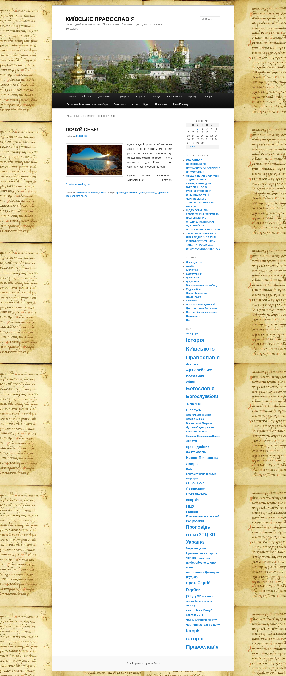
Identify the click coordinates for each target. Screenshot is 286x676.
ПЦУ (190, 506)
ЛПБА (190, 483)
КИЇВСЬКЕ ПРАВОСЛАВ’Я (100, 19)
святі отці (190, 605)
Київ (189, 469)
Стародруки (122, 96)
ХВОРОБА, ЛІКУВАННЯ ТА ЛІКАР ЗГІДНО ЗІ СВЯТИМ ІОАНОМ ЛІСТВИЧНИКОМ (201, 237)
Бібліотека (87, 96)
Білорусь (193, 410)
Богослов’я (120, 104)
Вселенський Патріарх (199, 423)
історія (193, 630)
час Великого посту (76, 196)
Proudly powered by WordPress (142, 663)
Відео (146, 104)
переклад (93, 192)
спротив (191, 615)
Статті (102, 192)
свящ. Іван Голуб (199, 610)
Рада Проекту (180, 104)
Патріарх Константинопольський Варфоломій (202, 516)
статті (200, 615)
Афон (134, 104)
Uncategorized (194, 262)
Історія (208, 96)
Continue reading (78, 184)
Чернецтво (193, 96)
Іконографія (192, 334)
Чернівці (192, 557)
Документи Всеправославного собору (87, 104)
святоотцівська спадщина (199, 601)
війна (190, 567)
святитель (207, 596)
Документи (104, 96)
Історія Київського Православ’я (203, 348)
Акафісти (140, 96)
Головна (71, 96)
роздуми (164, 192)
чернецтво (194, 624)
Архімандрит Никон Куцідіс (130, 192)
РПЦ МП (192, 535)
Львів (200, 483)
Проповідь (152, 192)
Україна (195, 542)
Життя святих (196, 452)
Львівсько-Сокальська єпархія (196, 494)
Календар (155, 96)
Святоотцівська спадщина (201, 312)
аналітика (204, 558)
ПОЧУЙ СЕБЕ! (82, 129)
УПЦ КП (207, 534)
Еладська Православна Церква (203, 436)
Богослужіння (174, 96)
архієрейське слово (201, 562)
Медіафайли (193, 289)
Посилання (161, 104)
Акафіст (191, 266)
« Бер (193, 146)
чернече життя (211, 625)
